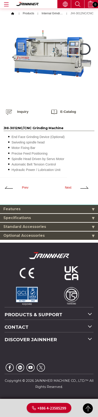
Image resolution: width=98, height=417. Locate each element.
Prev (25, 188)
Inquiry (22, 112)
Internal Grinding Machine (52, 14)
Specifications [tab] (49, 218)
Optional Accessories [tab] (49, 236)
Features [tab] (49, 209)
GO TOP (88, 408)
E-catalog (68, 112)
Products (28, 14)
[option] (51, 54)
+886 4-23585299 (49, 408)
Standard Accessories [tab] (49, 227)
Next (68, 188)
